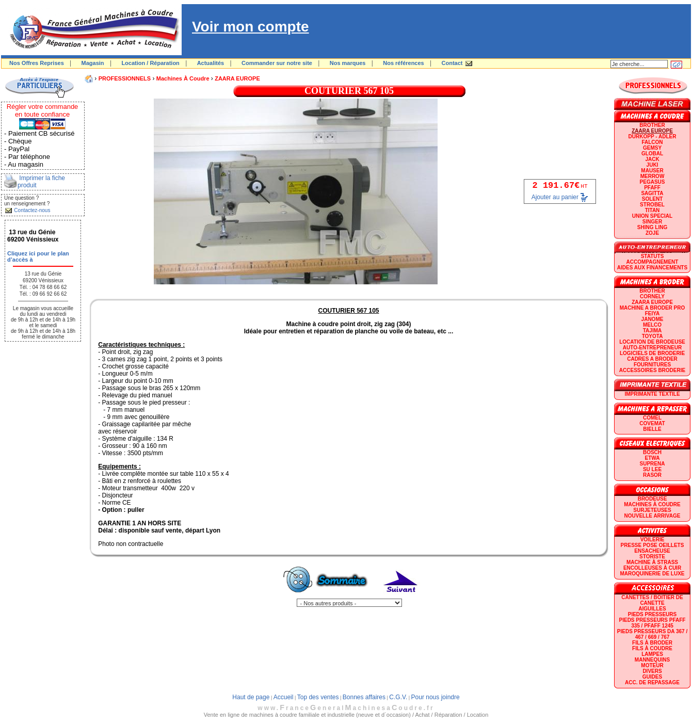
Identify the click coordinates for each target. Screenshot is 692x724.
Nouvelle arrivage (652, 516)
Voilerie (652, 539)
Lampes (652, 654)
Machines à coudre (183, 78)
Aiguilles (652, 609)
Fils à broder (652, 643)
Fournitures (652, 364)
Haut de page (250, 697)
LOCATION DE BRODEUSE (652, 342)
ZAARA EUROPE (237, 78)
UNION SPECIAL (652, 216)
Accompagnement (652, 262)
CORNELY (652, 296)
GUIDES (652, 677)
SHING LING (652, 227)
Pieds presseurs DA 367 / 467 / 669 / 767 (652, 634)
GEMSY (652, 148)
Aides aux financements (652, 267)
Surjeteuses (652, 510)
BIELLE (652, 429)
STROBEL (652, 204)
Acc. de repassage (652, 682)
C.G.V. (398, 697)
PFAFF (652, 187)
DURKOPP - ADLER (653, 136)
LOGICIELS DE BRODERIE (652, 353)
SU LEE (652, 469)
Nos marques (348, 63)
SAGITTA (652, 193)
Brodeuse (652, 499)
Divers (652, 671)
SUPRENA (652, 463)
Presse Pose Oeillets (652, 545)
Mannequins (652, 660)
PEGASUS (652, 182)
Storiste (652, 556)
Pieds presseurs (652, 614)
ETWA (652, 458)
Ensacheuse (652, 551)
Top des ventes (318, 697)
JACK (652, 159)
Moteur (652, 665)
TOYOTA (652, 336)
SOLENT (652, 199)
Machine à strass (652, 562)
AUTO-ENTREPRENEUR (652, 347)
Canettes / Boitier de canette (652, 600)
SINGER (652, 221)
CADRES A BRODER (652, 359)
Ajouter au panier (555, 197)
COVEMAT (652, 423)
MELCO (652, 325)
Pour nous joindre (435, 697)
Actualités (210, 63)
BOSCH (652, 452)
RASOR (652, 475)
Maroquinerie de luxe (652, 573)
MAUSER (652, 170)
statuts (652, 256)
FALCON (652, 142)
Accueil (283, 697)
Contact (452, 63)
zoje (652, 233)
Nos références (403, 63)
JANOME (652, 319)
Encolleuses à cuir (652, 568)
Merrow (652, 176)
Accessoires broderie (652, 370)
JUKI (652, 165)
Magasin (93, 63)
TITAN (652, 210)
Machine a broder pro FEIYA (652, 310)
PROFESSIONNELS (125, 78)
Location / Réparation (150, 63)
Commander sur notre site (277, 63)
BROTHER (652, 125)
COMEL (652, 418)
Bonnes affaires (364, 697)
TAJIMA (652, 330)
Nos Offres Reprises (36, 63)
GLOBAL (652, 153)
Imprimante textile (652, 394)
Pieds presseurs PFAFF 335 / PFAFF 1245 (652, 623)
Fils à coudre (652, 648)
